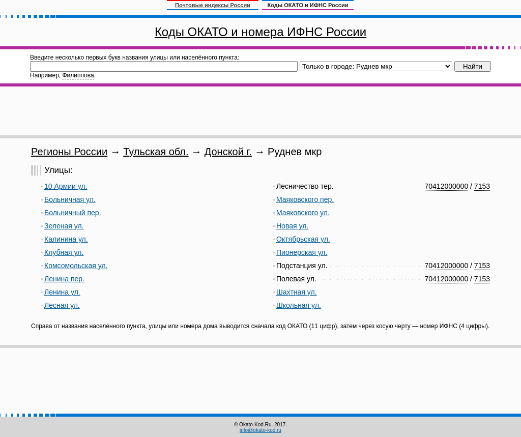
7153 (482, 186)
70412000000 (447, 186)
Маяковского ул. (303, 213)
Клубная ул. (63, 252)
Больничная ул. (70, 199)
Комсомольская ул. (76, 265)
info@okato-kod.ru (260, 430)
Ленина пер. (64, 279)
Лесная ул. (62, 305)
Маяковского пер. (305, 199)
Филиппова (78, 75)
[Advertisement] (260, 111)
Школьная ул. (298, 305)
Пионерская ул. (301, 252)
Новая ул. (292, 226)
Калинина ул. (66, 239)
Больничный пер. (72, 213)
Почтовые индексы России (212, 5)
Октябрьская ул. (303, 239)
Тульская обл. (155, 151)
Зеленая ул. (63, 226)
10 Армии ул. (66, 186)
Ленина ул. (62, 292)
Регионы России (69, 151)
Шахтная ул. (296, 292)
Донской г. (228, 151)
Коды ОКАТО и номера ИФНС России (260, 32)
